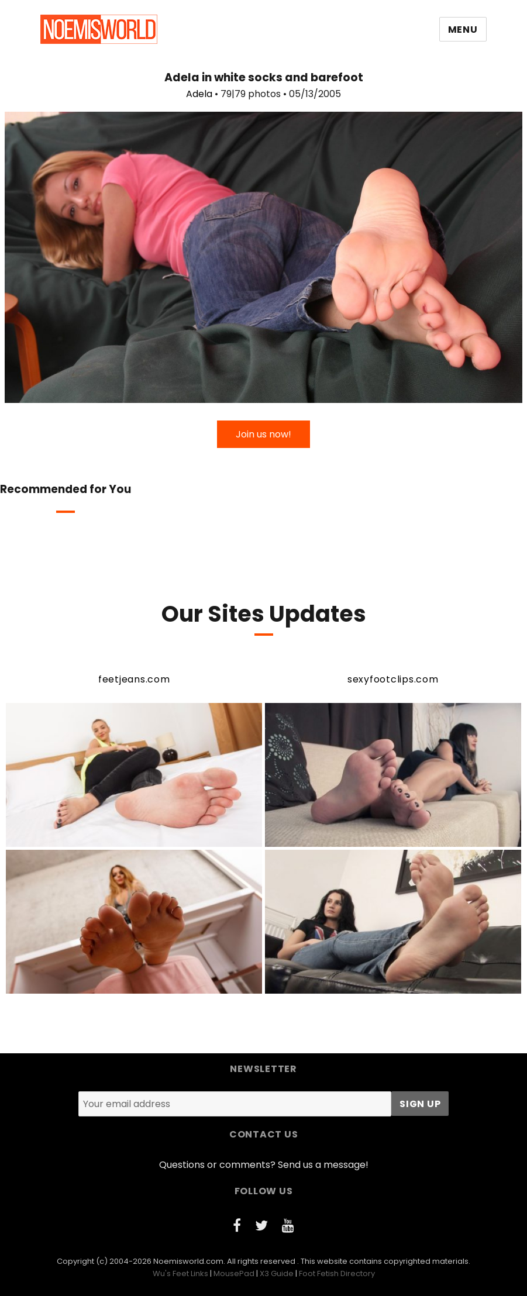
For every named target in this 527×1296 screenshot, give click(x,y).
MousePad (233, 1273)
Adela (199, 94)
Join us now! (263, 434)
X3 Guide (277, 1273)
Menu (463, 29)
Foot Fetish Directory (337, 1273)
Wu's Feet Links (180, 1273)
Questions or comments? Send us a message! (263, 1164)
